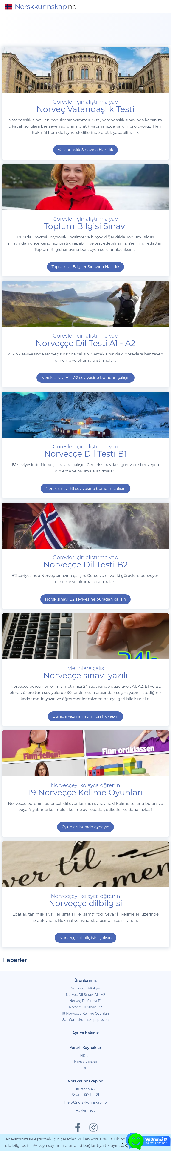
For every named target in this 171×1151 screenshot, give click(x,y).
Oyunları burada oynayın (85, 827)
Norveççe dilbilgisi (85, 988)
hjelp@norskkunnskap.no (85, 1102)
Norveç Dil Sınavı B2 (85, 1007)
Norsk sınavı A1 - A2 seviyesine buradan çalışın (85, 377)
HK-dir (85, 1056)
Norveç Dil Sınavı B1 (85, 1001)
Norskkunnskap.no (85, 1081)
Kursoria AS (85, 1089)
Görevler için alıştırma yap (85, 450)
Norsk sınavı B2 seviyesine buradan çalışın (85, 599)
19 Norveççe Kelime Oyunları (85, 1013)
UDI (85, 1068)
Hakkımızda (85, 1110)
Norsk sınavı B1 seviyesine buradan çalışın (85, 488)
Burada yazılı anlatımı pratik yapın (85, 716)
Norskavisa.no (85, 1062)
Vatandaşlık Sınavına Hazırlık (85, 149)
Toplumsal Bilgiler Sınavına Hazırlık (86, 266)
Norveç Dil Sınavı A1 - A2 (85, 995)
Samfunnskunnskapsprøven (85, 1020)
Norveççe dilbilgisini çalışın (85, 937)
